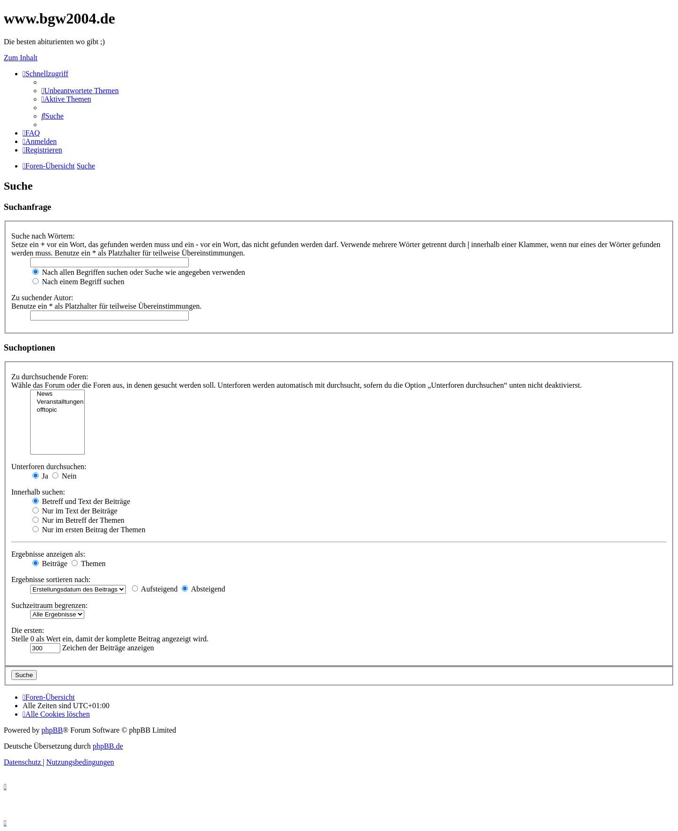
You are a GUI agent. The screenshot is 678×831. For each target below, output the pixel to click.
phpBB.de (108, 746)
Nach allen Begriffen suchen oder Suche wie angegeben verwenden (138, 272)
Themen (88, 563)
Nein (64, 476)
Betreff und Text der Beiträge (81, 501)
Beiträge (49, 563)
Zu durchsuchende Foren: (50, 377)
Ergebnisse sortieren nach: (51, 579)
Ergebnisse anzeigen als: (48, 554)
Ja (40, 476)
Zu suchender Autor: (42, 298)
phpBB (52, 730)
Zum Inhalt (21, 58)
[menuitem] (80, 91)
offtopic (57, 410)
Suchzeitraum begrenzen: (49, 605)
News (57, 394)
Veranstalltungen (57, 402)
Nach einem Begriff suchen (78, 282)
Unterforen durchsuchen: (49, 467)
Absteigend (203, 589)
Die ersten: (27, 630)
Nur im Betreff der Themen (78, 520)
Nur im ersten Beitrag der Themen (88, 530)
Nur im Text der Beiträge (74, 511)
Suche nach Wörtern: (43, 236)
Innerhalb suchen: (38, 492)
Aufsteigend (155, 589)
